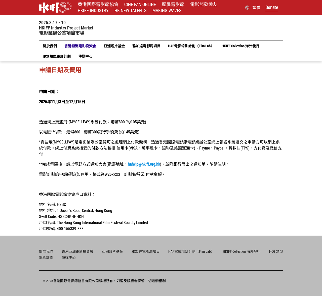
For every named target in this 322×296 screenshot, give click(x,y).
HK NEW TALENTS (130, 10)
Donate (271, 7)
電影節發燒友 (203, 4)
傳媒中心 (69, 257)
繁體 (256, 7)
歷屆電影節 (173, 4)
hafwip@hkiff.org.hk (144, 164)
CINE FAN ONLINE (140, 4)
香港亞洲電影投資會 (77, 251)
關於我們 (46, 251)
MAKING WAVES (167, 10)
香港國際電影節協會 (98, 4)
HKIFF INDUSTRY (93, 10)
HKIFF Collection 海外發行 (242, 251)
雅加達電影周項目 (146, 251)
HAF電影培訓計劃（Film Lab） (191, 251)
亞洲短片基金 (112, 251)
